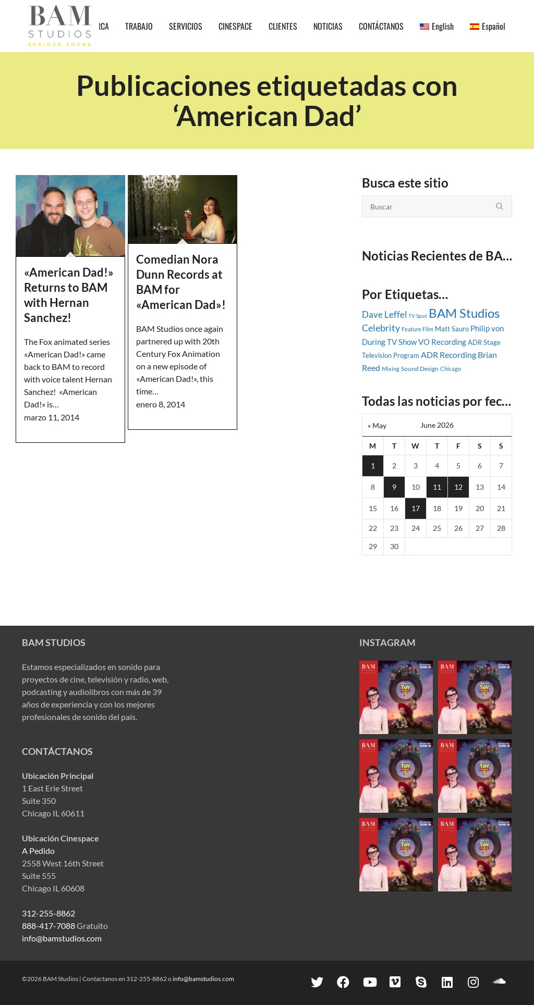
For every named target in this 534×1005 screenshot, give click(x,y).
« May (377, 425)
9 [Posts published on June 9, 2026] (394, 486)
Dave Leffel (384, 314)
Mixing (390, 368)
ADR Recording (448, 354)
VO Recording (442, 341)
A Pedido (38, 850)
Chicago (450, 368)
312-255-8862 (48, 913)
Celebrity (381, 327)
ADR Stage (484, 342)
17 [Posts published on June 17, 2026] (415, 508)
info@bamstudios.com (62, 938)
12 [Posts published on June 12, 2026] (458, 486)
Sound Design (420, 369)
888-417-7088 (48, 925)
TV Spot (417, 316)
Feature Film (417, 329)
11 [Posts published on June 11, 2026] (437, 486)
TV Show (402, 341)
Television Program (390, 355)
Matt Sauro (452, 329)
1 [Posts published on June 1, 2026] (373, 465)
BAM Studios (464, 313)
